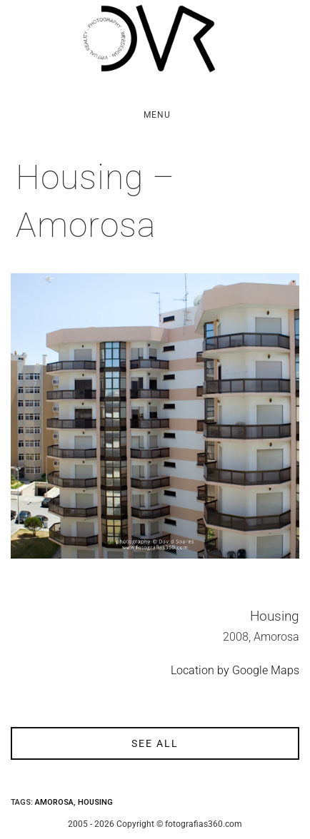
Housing (95, 802)
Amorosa (54, 802)
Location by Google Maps (235, 670)
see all (155, 743)
